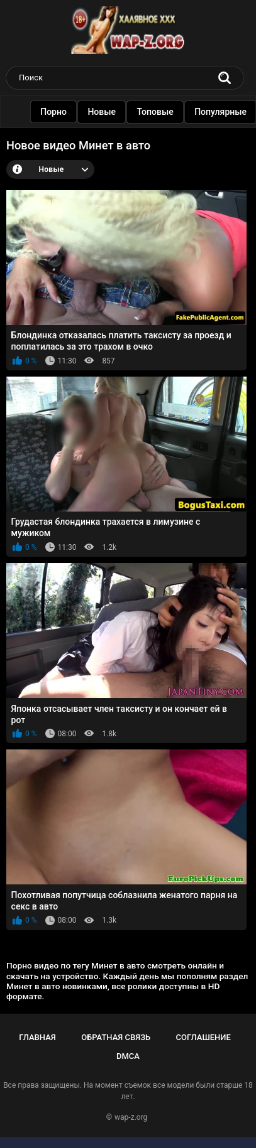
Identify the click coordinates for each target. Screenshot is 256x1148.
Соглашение (202, 1037)
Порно (55, 112)
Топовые (156, 112)
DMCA (128, 1056)
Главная (37, 1037)
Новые (103, 112)
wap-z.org (130, 1117)
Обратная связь (115, 1037)
